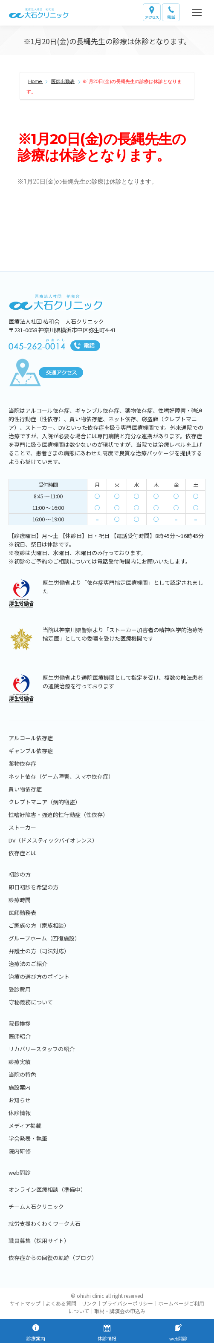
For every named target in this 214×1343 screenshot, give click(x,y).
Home (35, 81)
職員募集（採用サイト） (39, 1241)
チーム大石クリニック (36, 1206)
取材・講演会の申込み (119, 1310)
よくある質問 (61, 1303)
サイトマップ (25, 1303)
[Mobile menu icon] (196, 12)
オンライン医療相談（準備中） (47, 1189)
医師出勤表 (63, 81)
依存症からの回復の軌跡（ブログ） (53, 1258)
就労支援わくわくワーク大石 (45, 1223)
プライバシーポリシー (127, 1303)
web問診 (20, 1172)
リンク (89, 1303)
